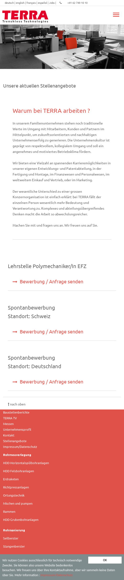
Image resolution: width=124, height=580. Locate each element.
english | (21, 3)
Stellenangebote (14, 441)
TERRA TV (10, 418)
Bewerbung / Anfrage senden (48, 281)
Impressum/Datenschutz (57, 575)
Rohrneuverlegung (17, 455)
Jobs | (53, 3)
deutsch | (10, 3)
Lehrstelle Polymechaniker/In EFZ (47, 266)
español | (43, 3)
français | (32, 3)
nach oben (17, 404)
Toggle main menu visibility (116, 12)
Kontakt (8, 435)
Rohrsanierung (14, 530)
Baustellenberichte (16, 412)
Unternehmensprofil (17, 429)
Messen (8, 424)
